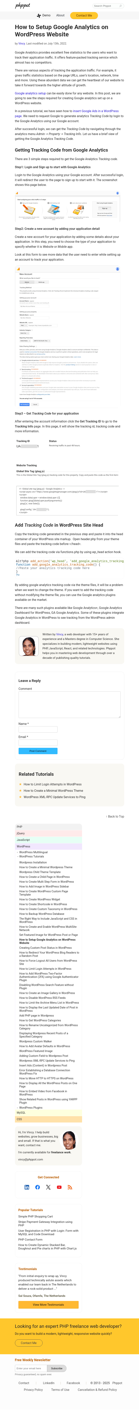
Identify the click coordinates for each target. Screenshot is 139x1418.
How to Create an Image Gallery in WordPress (47, 1001)
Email (23, 745)
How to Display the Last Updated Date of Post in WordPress (48, 1017)
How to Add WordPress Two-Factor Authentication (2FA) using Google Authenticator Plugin (49, 985)
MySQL (21, 1121)
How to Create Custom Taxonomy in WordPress (48, 917)
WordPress (23, 855)
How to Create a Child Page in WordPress (44, 885)
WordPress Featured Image (36, 1059)
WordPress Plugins (31, 1116)
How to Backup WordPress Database (41, 922)
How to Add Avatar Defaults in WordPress (44, 1054)
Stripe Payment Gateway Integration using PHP (45, 1232)
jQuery (21, 842)
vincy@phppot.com (30, 1168)
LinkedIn (48, 1391)
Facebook (73, 1391)
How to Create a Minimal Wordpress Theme (46, 875)
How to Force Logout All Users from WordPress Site (48, 971)
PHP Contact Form (30, 1248)
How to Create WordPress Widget (39, 908)
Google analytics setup (30, 93)
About (60, 15)
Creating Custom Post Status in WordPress (45, 956)
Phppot (117, 1391)
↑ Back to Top (115, 825)
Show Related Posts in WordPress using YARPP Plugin (48, 1109)
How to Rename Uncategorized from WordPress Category (48, 1035)
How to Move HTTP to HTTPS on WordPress (46, 1087)
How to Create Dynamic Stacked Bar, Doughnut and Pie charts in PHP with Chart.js (47, 1255)
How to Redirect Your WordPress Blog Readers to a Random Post (49, 963)
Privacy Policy (33, 1398)
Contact (23, 1391)
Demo (46, 15)
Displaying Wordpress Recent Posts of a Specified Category (43, 1043)
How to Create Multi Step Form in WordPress (46, 890)
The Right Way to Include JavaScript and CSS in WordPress (48, 929)
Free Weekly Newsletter (33, 1368)
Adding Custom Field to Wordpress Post (43, 1064)
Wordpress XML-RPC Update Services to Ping (47, 1069)
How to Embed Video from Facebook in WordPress (43, 1101)
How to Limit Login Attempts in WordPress (53, 793)
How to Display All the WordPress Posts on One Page (48, 1093)
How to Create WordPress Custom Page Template (43, 901)
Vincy (21, 43)
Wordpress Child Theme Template (40, 880)
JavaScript (23, 848)
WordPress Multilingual (33, 860)
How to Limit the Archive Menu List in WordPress (49, 1011)
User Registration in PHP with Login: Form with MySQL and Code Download (48, 1240)
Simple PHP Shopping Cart (35, 1225)
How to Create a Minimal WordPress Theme (53, 799)
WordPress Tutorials (31, 865)
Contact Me (84, 15)
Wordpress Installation (33, 871)
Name (24, 732)
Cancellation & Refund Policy (97, 1398)
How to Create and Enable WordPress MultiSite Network (48, 937)
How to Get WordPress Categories (40, 1029)
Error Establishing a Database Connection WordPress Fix (44, 1080)
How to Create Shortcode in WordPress (43, 912)
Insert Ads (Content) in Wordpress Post (43, 1074)
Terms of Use (60, 1398)
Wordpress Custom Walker (35, 1050)
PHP (19, 835)
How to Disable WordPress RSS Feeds (42, 1006)
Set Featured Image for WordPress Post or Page (48, 943)
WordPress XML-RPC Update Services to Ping (55, 805)
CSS (19, 1127)
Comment (25, 692)
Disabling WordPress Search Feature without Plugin (46, 995)
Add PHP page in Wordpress (36, 1024)
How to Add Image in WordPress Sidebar (44, 895)
